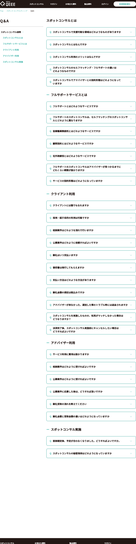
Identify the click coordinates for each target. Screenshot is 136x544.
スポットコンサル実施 (13, 61)
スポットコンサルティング (16, 11)
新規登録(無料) (124, 4)
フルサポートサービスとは (15, 43)
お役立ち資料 (70, 4)
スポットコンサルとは (13, 37)
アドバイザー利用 (11, 55)
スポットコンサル (36, 4)
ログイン (105, 4)
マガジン (53, 4)
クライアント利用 (11, 49)
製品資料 (87, 4)
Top (1, 11)
